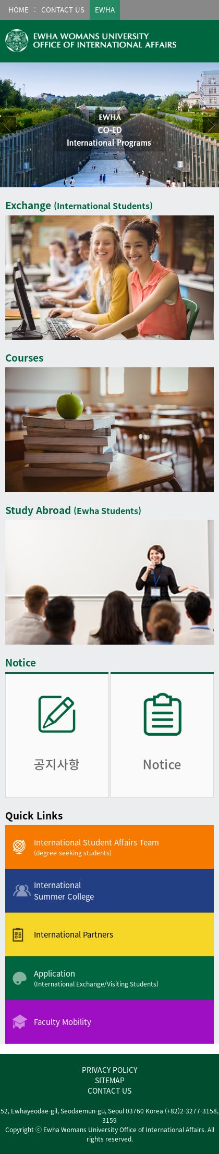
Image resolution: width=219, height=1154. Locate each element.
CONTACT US (109, 1090)
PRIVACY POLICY (109, 1070)
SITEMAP (110, 1080)
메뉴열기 (203, 40)
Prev (8, 125)
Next (211, 125)
